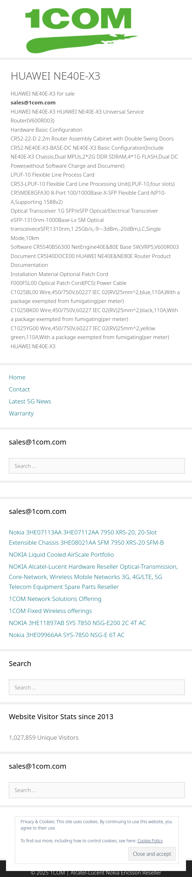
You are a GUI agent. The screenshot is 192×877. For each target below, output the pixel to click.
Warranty (21, 413)
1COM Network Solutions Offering (55, 599)
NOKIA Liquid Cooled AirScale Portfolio (61, 554)
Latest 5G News (30, 401)
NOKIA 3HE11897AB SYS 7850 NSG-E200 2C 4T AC (77, 623)
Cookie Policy (150, 841)
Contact (19, 389)
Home (17, 377)
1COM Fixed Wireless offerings (50, 611)
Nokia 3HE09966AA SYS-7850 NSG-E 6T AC (67, 635)
